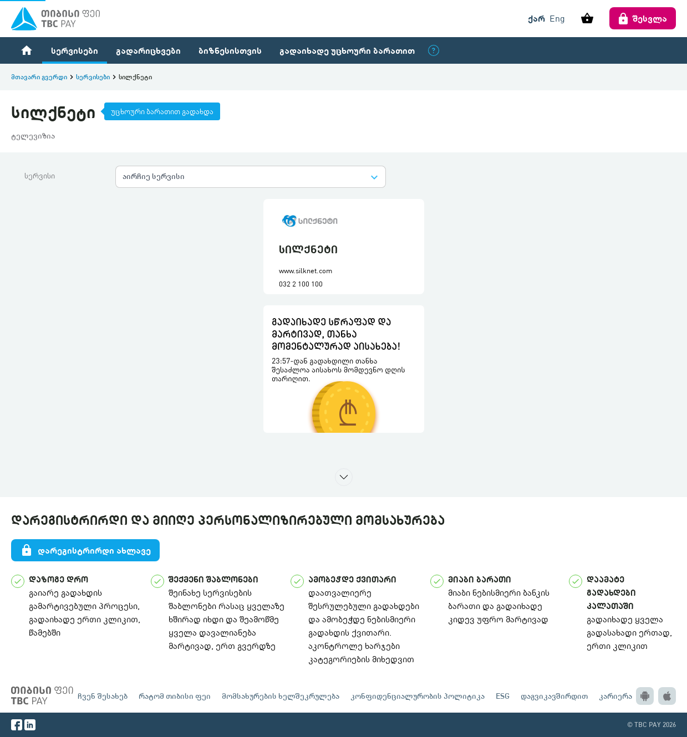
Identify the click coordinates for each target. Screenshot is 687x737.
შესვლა (642, 18)
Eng (557, 18)
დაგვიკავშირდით (554, 695)
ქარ (536, 18)
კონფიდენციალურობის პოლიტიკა (417, 695)
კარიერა (615, 695)
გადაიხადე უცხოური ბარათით (347, 50)
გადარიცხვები (148, 50)
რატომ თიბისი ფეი (175, 695)
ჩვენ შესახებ (103, 695)
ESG (503, 695)
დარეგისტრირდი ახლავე (85, 550)
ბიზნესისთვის (230, 50)
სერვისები (74, 50)
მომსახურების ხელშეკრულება (280, 695)
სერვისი (39, 176)
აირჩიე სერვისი (154, 176)
